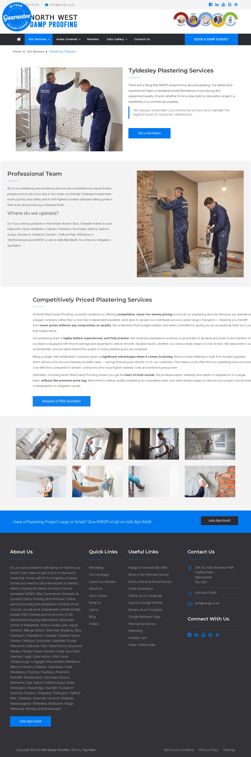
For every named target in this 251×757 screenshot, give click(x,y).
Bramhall (52, 630)
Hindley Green (32, 651)
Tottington (60, 693)
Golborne (32, 646)
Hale (44, 646)
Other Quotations (140, 588)
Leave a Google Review (145, 603)
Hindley (15, 651)
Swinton (30, 693)
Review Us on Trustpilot (145, 610)
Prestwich (62, 672)
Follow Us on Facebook (145, 596)
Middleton (73, 662)
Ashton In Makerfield (24, 625)
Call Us (94, 610)
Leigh (27, 656)
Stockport (66, 688)
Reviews (93, 39)
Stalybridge (36, 688)
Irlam (76, 651)
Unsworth (39, 698)
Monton (27, 667)
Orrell (68, 667)
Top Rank (89, 750)
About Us (95, 588)
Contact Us (142, 39)
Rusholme (17, 683)
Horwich (49, 651)
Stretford (16, 693)
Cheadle (50, 635)
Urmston (54, 698)
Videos (94, 624)
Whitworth (55, 703)
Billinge (29, 630)
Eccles (71, 641)
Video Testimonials (141, 645)
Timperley (44, 693)
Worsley (31, 709)
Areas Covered (66, 39)
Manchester (49, 620)
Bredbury (66, 630)
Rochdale (51, 677)
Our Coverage (99, 574)
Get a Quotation (149, 133)
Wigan (69, 703)
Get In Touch (98, 596)
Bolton (40, 630)
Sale (29, 683)
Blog (92, 617)
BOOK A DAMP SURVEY (211, 39)
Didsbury (28, 641)
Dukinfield (59, 641)
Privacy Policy (209, 750)
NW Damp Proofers (55, 750)
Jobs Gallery (115, 39)
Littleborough (19, 662)
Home (17, 51)
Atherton (16, 630)
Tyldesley (24, 698)
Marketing (135, 631)
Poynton (33, 672)
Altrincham (66, 620)
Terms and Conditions (178, 750)
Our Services (37, 39)
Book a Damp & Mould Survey (149, 582)
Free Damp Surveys (142, 624)
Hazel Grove (57, 646)
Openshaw (55, 667)
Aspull (73, 625)
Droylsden (43, 641)
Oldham (40, 667)
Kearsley (16, 656)
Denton (15, 641)
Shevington (18, 688)
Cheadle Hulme (68, 635)
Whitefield (40, 703)
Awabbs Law (137, 638)
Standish (51, 688)
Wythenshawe (50, 709)
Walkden (67, 698)
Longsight (38, 662)
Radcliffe (16, 677)
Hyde (60, 651)
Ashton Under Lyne (53, 625)
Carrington (17, 635)
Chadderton (34, 635)
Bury (78, 630)
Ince (68, 651)
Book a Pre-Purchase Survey (148, 574)
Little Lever (60, 656)
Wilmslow (17, 709)
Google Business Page (144, 617)
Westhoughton (20, 703)
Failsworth (17, 646)
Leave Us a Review (102, 582)
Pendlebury (18, 672)
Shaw (70, 683)
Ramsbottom (33, 677)
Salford (38, 683)
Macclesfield (55, 662)
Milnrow (15, 667)
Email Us (95, 603)
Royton (64, 677)
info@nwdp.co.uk (62, 5)
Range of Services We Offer (147, 568)
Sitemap (229, 750)
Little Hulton (41, 656)
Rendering (96, 568)
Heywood (75, 646)
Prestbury (47, 672)
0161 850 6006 (138, 522)
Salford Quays (55, 683)
